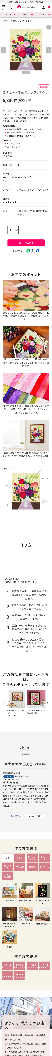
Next (48, 50)
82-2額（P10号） (14, 143)
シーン (43, 14)
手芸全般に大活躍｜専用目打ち (21, 135)
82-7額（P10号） (14, 146)
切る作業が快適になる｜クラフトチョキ (24, 129)
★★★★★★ (10, 202)
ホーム (6, 20)
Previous (3, 50)
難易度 (26, 14)
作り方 (8, 14)
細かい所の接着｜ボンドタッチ (20, 132)
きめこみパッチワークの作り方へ (33, 189)
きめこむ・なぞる (21, 20)
